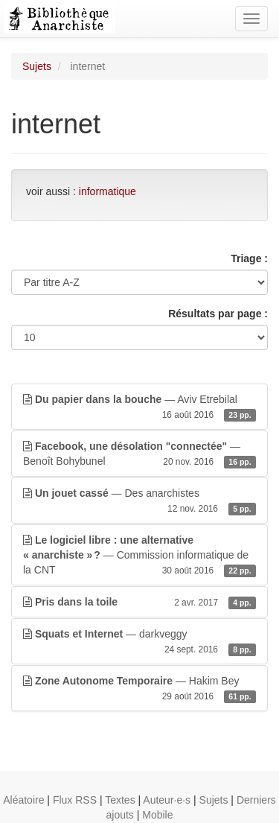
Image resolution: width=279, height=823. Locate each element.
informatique (107, 191)
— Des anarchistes (139, 501)
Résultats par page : (218, 314)
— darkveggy (139, 642)
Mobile (157, 815)
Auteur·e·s (166, 800)
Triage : (249, 258)
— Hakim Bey (139, 689)
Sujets (36, 66)
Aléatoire (23, 800)
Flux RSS (75, 800)
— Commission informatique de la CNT (139, 555)
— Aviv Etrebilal (139, 407)
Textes (120, 800)
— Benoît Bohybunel (139, 454)
